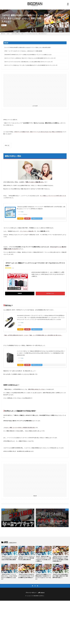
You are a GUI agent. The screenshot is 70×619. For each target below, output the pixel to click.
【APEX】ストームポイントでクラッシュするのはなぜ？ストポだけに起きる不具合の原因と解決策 (9, 558)
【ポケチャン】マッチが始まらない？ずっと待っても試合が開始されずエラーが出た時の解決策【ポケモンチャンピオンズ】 (31, 65)
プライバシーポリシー (31, 592)
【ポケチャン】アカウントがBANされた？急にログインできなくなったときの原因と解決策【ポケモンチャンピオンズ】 (30, 58)
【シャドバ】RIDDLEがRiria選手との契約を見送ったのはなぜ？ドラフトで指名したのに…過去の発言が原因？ (27, 47)
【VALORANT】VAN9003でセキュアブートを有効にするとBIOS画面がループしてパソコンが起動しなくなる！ (28, 54)
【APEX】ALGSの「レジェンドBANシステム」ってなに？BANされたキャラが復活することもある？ (9, 577)
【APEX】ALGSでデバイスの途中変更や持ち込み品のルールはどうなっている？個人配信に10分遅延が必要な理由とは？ (60, 559)
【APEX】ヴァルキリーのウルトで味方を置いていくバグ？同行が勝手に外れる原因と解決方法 (26, 558)
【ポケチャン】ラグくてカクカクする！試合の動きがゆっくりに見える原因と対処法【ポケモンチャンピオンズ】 (28, 61)
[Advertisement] (35, 89)
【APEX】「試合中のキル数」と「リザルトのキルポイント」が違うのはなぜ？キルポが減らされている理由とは (43, 559)
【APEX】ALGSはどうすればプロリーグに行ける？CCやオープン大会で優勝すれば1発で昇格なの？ (26, 576)
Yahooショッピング (36, 218)
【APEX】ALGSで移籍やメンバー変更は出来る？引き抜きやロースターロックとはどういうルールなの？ (43, 577)
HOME (4, 33)
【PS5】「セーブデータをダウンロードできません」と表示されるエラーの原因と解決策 (23, 51)
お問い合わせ (41, 592)
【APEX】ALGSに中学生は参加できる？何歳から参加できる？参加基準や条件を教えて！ (60, 576)
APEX (4, 25)
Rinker (22, 211)
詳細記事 (20, 293)
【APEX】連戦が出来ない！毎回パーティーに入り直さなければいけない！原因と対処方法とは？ (29, 33)
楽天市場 (27, 218)
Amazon (20, 218)
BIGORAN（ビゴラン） (39, 595)
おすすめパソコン (50, 293)
